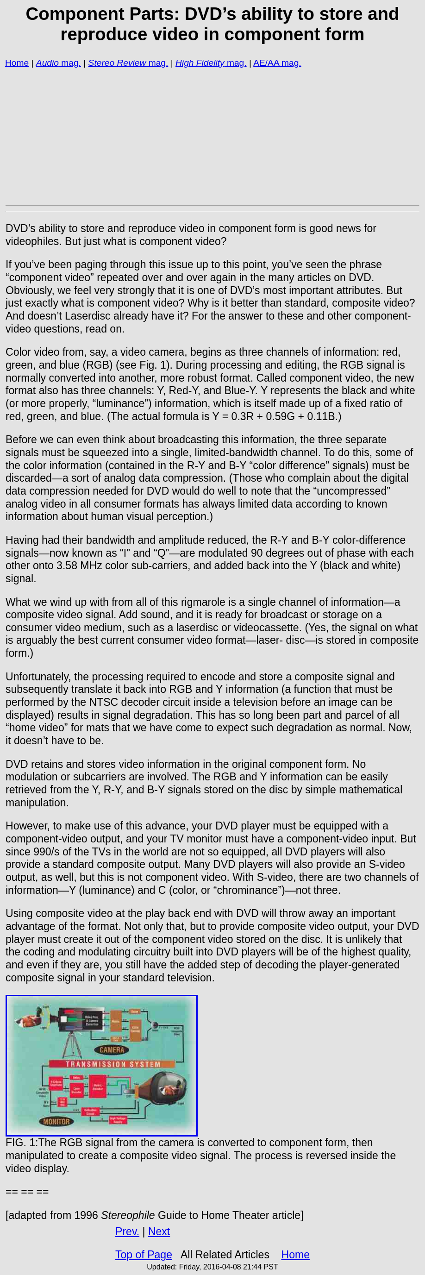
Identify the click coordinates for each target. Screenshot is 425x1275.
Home (17, 63)
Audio (47, 63)
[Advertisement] (212, 136)
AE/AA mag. (277, 63)
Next (159, 1231)
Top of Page (143, 1255)
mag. (70, 63)
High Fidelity (200, 63)
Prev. (127, 1231)
